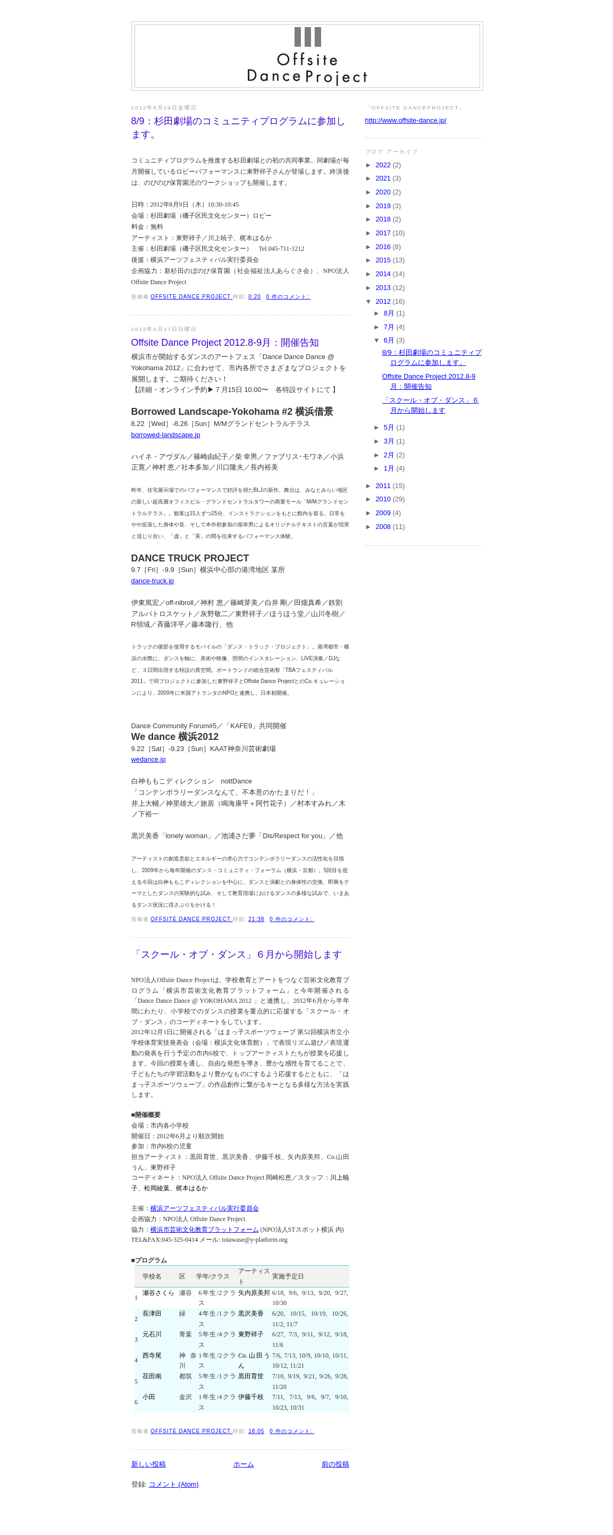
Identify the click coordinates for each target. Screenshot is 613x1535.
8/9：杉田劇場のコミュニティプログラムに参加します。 (238, 128)
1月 (390, 468)
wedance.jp (148, 759)
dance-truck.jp (152, 581)
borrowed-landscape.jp (165, 435)
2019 (383, 206)
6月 (390, 340)
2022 (383, 165)
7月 (390, 327)
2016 (383, 247)
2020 (383, 192)
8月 (390, 313)
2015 (383, 260)
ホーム (243, 1464)
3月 (390, 441)
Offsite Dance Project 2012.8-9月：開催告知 (225, 342)
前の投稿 (335, 1464)
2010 (383, 499)
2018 (383, 219)
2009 (383, 513)
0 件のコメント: (288, 297)
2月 (390, 455)
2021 (383, 178)
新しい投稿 (148, 1464)
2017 (383, 233)
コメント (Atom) (174, 1484)
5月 (390, 427)
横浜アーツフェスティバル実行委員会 (204, 1208)
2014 (383, 274)
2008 (383, 527)
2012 (383, 301)
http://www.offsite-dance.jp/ (406, 120)
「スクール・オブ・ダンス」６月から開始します (236, 954)
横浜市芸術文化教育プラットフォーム (204, 1229)
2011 (383, 486)
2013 (383, 288)
